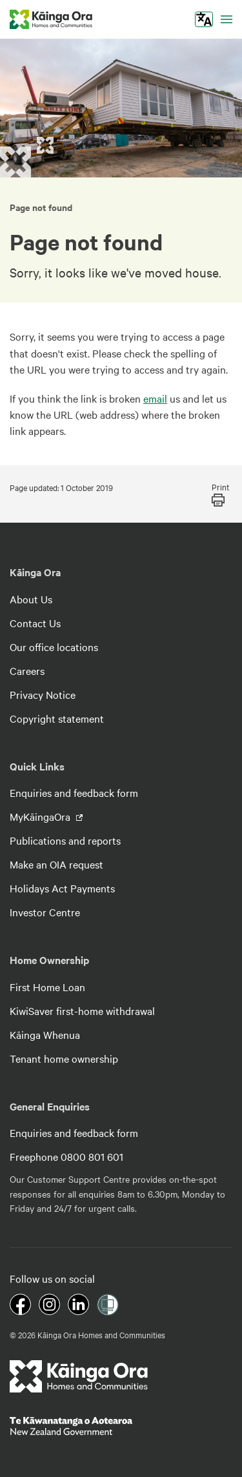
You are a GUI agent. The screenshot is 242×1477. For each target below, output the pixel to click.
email (155, 398)
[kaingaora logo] (51, 19)
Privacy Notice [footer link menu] (43, 694)
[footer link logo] (79, 1376)
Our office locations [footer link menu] (54, 646)
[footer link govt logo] (121, 1426)
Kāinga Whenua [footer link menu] (45, 1034)
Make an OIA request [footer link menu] (56, 864)
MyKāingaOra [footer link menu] (41, 816)
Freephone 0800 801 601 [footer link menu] (66, 1156)
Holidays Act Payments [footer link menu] (62, 888)
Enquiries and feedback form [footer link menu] (74, 792)
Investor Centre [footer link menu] (45, 912)
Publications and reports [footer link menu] (65, 840)
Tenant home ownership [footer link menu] (64, 1058)
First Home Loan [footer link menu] (47, 987)
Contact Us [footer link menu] (35, 623)
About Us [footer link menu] (31, 599)
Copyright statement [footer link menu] (57, 718)
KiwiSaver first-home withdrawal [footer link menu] (82, 1010)
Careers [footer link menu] (27, 670)
